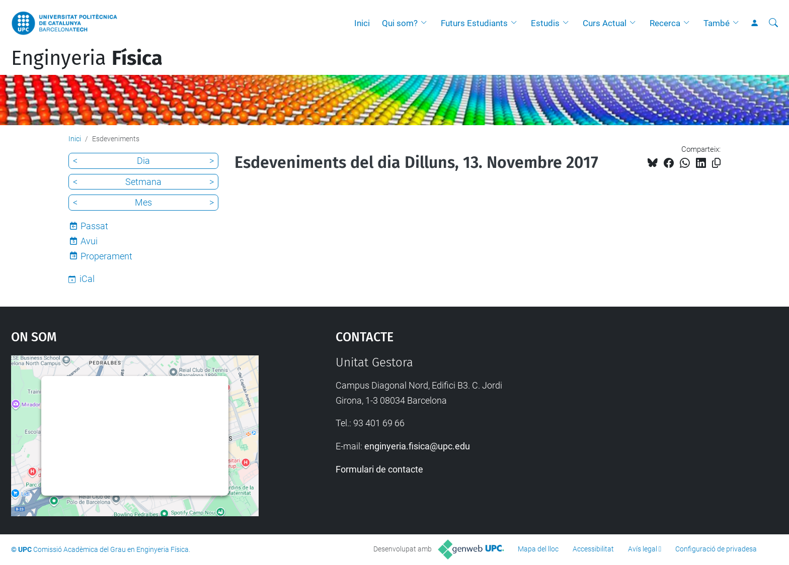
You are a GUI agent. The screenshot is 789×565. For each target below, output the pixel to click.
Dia (143, 160)
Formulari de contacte (379, 469)
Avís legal (642, 549)
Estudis (545, 23)
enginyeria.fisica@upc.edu (417, 446)
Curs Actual (604, 23)
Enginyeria (87, 58)
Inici (362, 23)
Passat (94, 226)
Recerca (665, 23)
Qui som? (400, 23)
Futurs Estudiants (474, 23)
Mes (143, 202)
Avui (89, 241)
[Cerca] (773, 23)
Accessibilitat (593, 549)
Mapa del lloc (538, 549)
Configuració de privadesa (716, 549)
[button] (426, 23)
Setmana (143, 181)
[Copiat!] (716, 163)
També (716, 23)
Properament (106, 256)
